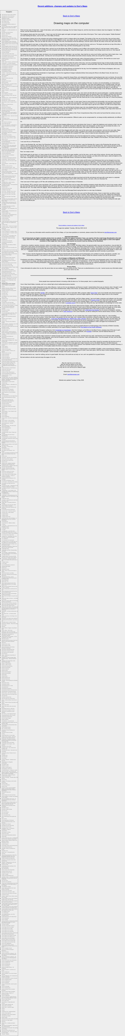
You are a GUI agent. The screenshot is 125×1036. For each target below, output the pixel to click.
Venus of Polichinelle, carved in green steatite (9, 984)
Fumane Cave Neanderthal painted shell (9, 317)
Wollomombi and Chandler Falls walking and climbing (10, 1028)
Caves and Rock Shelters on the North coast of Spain (9, 169)
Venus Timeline (5, 919)
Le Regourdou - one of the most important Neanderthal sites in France (9, 532)
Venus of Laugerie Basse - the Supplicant (8, 968)
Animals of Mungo (5, 52)
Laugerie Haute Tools (6, 516)
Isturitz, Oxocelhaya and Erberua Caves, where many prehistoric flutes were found (10, 453)
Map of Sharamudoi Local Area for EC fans (9, 589)
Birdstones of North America (7, 104)
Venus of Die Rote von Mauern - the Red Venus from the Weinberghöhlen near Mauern (9, 954)
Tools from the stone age (7, 890)
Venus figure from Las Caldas (8, 927)
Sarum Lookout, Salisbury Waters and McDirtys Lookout (9, 841)
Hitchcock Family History (7, 402)
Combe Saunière (5, 218)
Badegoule (4, 79)
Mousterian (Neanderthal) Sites (8, 649)
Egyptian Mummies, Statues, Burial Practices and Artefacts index (9, 289)
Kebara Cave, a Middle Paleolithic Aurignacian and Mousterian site (8, 464)
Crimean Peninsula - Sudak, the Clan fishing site (9, 228)
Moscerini (4, 642)
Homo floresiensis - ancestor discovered (7, 424)
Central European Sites (6, 178)
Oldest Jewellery (5, 719)
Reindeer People (5, 807)
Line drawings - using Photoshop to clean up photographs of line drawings (9, 553)
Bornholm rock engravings (7, 108)
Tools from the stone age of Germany (9, 893)
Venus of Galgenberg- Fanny (7, 961)
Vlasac (3, 1010)
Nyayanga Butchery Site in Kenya (8, 715)
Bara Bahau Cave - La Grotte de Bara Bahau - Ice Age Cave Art (9, 84)
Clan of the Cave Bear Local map (8, 192)
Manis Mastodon (5, 580)
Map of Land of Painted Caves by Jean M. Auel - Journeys (9, 587)
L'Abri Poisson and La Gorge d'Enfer (9, 474)
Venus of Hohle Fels (6, 962)
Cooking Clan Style (5, 219)
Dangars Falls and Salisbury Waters (9, 244)
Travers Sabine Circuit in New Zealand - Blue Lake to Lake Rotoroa (10, 901)
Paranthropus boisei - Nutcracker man (9, 750)
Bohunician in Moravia (6, 107)
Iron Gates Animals (5, 448)
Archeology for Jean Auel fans (8, 56)
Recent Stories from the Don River (8, 794)
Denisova (4, 256)
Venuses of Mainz (5, 924)
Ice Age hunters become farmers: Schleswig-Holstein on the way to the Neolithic (9, 441)
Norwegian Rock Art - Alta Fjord (8, 708)
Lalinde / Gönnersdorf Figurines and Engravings (9, 508)
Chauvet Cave (5, 186)
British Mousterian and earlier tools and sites (9, 120)
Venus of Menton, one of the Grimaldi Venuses (9, 974)
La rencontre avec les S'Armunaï (8, 509)
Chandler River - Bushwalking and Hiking (8, 180)
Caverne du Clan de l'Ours (7, 165)
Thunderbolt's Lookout (6, 886)
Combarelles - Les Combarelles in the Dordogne (9, 209)
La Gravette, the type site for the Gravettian (8, 484)
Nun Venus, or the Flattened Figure (9, 713)
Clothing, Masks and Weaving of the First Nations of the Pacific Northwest (9, 203)
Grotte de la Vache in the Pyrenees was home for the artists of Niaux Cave (10, 362)
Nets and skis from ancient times (8, 698)
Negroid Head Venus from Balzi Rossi (9, 694)
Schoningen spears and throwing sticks (9, 845)
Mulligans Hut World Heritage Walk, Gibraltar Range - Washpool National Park (9, 658)
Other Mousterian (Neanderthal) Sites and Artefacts (9, 725)
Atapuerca (4, 60)
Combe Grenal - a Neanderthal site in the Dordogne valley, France (9, 215)
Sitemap (3, 853)
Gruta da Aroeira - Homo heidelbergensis (7, 375)
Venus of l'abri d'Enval (6, 999)
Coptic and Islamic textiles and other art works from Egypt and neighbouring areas (10, 222)
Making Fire (4, 567)
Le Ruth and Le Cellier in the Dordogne (9, 533)
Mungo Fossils (5, 670)
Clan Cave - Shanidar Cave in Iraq (8, 191)
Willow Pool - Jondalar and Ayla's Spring (8, 1024)
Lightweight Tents (5, 548)
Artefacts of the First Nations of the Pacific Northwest (9, 59)
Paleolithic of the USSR (6, 746)
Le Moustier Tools (5, 528)
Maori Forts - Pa (5, 581)
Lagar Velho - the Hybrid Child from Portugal (9, 503)
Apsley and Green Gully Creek (8, 53)
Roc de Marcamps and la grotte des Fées (9, 817)
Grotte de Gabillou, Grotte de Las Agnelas (8, 351)
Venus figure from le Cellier (7, 928)
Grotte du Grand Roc (6, 370)
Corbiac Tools (4, 224)
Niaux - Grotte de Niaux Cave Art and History (9, 700)
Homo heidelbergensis (6, 427)
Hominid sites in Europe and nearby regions (9, 409)
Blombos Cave (5, 105)
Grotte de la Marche (6, 357)
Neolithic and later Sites (6, 697)
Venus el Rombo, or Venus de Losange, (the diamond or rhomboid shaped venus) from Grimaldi (10, 921)
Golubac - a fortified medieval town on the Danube (9, 334)
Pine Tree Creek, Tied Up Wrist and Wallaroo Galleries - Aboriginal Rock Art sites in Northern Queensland (9, 772)
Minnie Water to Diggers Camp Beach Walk (9, 628)
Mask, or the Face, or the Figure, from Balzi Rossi (9, 616)
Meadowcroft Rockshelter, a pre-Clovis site (9, 620)
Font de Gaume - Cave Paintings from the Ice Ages (9, 301)
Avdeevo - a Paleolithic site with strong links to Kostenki (9, 75)
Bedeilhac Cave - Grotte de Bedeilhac (9, 97)
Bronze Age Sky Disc (6, 123)
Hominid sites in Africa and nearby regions (8, 407)
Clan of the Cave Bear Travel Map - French (9, 197)
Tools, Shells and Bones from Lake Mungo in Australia (9, 889)
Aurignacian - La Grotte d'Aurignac (9, 63)
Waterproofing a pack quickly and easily (10, 1018)
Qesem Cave (4, 786)
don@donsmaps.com (111, 232)
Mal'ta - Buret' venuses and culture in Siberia (9, 571)
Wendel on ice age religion (7, 1020)
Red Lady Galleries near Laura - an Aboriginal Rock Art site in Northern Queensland (9, 799)
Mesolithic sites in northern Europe (9, 622)
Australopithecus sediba (6, 71)
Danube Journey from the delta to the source (9, 248)
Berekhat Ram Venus (6, 99)
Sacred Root (4, 830)
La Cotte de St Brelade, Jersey (8, 480)
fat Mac (43, 293)
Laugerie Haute (5, 515)
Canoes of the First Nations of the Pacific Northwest (8, 144)
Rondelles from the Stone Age (8, 825)
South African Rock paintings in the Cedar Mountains (9, 867)
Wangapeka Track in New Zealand (9, 1014)
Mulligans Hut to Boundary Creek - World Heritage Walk (9, 661)
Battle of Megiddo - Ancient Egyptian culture (9, 91)
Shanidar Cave (5, 850)
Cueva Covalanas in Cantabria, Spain (9, 231)
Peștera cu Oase (5, 765)
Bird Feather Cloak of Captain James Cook (9, 102)
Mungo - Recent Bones (6, 663)
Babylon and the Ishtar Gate (7, 78)
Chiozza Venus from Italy (7, 188)
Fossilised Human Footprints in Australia (8, 308)
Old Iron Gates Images (6, 718)
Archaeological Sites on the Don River (9, 55)
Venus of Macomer (5, 971)
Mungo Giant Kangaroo (6, 671)
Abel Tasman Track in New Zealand (9, 14)
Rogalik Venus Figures (6, 824)
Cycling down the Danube (7, 240)
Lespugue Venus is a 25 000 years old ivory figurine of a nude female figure (9, 542)
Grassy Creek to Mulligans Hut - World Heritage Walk (9, 341)
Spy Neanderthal (5, 868)
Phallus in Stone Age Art (6, 767)
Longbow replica (5, 562)
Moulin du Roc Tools (6, 644)
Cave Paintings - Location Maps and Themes (9, 164)
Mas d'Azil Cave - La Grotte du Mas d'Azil (9, 614)
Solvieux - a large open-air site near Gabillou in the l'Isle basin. (9, 863)
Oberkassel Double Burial (7, 716)
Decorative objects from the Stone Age (9, 249)
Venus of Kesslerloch (6, 964)
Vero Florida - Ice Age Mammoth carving (8, 1003)
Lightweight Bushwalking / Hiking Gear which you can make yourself (9, 547)
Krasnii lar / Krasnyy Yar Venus (8, 471)
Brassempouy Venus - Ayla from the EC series (10, 116)
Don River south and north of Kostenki (9, 277)
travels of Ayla (95, 300)
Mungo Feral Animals (6, 667)
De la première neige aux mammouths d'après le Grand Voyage (9, 254)
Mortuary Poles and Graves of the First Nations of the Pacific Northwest (9, 641)
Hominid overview (5, 403)
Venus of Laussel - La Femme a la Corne (8, 970)
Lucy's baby (4, 563)
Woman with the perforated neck (8, 1030)
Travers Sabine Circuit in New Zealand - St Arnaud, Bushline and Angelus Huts (10, 907)
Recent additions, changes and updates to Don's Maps (62, 6)
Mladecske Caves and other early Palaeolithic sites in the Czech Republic (9, 632)
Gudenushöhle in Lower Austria (8, 381)
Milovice (3, 626)
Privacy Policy (4, 783)
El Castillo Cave (5, 291)
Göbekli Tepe (4, 383)
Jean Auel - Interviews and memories (9, 457)
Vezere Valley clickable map (7, 1004)
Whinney (3, 1021)
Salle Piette (4, 836)
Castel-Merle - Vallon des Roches (8, 159)
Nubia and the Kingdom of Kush (8, 709)
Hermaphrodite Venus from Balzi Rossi (9, 395)
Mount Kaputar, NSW (6, 645)
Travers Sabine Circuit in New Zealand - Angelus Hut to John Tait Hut (10, 899)
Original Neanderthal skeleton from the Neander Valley (9, 723)
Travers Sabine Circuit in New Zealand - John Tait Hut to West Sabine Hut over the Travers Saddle (10, 904)
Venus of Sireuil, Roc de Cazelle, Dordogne (8, 990)
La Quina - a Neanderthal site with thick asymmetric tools (9, 501)
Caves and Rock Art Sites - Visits (8, 167)
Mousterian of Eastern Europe (8, 650)
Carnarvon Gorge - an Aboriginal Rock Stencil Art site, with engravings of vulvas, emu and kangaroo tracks (9, 149)
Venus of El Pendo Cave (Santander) (9, 960)
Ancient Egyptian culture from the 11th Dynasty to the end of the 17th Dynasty (9, 47)
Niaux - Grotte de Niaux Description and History (10, 703)
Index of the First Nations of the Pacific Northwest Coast (9, 445)
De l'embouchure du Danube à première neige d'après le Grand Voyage (10, 252)
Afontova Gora (5, 35)
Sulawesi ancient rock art (7, 871)
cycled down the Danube (92, 310)
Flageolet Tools (5, 298)
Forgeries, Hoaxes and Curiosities (8, 303)
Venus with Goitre (5, 1000)
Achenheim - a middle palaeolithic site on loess (9, 30)
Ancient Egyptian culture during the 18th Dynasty (10, 44)
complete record (70, 303)
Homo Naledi (4, 415)
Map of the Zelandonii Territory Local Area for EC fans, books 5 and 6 (9, 605)
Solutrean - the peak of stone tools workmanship (8, 860)
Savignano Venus (5, 842)
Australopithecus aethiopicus (7, 66)
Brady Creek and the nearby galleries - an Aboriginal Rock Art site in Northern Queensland (9, 113)
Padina (3, 733)
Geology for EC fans (6, 328)
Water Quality (4, 1017)
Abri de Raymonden (6, 22)
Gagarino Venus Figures (7, 318)
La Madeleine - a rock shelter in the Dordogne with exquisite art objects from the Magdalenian (10, 491)
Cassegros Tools (5, 156)
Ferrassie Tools (5, 294)
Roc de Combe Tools (6, 814)
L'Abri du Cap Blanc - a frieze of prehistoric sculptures (8, 476)
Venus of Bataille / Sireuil (7, 948)
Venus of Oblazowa (6, 981)
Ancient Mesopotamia (6, 50)
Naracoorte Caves (5, 682)
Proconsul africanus (6, 784)
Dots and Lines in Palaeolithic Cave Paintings (9, 281)
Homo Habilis (4, 413)
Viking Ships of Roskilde (6, 1005)
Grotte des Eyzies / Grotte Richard (8, 367)
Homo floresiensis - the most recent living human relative (9, 426)
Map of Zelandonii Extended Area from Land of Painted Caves (9, 592)
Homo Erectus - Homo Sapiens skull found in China (9, 412)
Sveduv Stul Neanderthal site (7, 875)
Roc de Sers (4, 818)
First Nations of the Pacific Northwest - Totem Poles (9, 297)
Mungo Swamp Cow (6, 677)
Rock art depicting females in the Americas (8, 822)
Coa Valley (4, 204)
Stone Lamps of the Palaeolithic (8, 869)
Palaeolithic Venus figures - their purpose (8, 744)
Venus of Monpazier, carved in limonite (9, 978)
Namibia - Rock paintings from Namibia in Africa (9, 681)
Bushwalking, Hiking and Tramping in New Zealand (9, 133)
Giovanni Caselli (5, 330)
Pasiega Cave (4, 755)
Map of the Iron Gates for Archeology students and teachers (9, 594)
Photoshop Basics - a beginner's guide (9, 770)
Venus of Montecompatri (7, 979)
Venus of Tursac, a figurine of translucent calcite (7, 993)
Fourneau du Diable (6, 310)
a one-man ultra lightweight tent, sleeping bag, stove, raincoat (68, 318)
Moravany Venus (5, 638)
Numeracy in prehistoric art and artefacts (8, 712)
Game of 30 (4, 320)
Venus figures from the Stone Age (8, 940)
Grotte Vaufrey (5, 346)
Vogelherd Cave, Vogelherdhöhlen (8, 1011)
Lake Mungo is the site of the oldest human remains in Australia (9, 505)
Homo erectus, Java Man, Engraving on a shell (10, 418)
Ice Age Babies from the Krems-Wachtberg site (8, 435)
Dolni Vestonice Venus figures (8, 269)
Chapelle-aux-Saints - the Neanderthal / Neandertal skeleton (10, 185)
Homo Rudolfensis (5, 416)
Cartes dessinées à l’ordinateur (8, 154)
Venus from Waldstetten (6, 943)
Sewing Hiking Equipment (7, 846)
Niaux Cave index (5, 704)
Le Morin (3, 524)
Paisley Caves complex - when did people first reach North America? (8, 737)
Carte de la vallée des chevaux (8, 152)
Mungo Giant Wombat (6, 673)
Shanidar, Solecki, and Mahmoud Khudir (8, 849)
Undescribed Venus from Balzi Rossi (9, 916)
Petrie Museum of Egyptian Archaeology (7, 763)
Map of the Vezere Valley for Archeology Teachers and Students (10, 601)
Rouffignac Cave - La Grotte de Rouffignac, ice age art (8, 829)
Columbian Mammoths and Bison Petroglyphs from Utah (8, 207)
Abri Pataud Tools (5, 21)
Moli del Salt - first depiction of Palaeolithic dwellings (8, 635)
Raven (3, 793)
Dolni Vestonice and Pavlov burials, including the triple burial (9, 271)
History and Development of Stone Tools (8, 398)
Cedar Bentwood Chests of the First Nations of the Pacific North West (9, 176)
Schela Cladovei (5, 844)
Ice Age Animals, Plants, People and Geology (9, 433)
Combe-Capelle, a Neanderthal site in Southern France (9, 211)
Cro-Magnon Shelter (6, 229)
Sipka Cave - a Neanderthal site (8, 852)
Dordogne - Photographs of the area (9, 278)
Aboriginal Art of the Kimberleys (8, 16)
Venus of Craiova (5, 951)
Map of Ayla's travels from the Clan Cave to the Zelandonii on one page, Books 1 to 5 (9, 584)
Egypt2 (3, 286)
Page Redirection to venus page (8, 735)
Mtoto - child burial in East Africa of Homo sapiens (9, 656)
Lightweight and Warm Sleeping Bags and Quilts (9, 551)
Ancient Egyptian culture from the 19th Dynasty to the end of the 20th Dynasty (9, 49)
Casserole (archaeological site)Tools (9, 157)
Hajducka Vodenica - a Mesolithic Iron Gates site (9, 385)
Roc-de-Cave (4, 810)
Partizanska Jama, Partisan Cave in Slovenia (9, 753)
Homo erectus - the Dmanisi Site (8, 421)
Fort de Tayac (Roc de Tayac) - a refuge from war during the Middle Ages (10, 306)
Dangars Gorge (5, 246)
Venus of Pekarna (5, 982)
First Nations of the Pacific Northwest (91, 327)
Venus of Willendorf (6, 995)
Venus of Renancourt (6, 987)
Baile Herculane (5, 82)
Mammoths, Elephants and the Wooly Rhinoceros (9, 575)
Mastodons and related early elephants (9, 618)
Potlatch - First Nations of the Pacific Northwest (9, 782)
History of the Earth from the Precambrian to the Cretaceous (8, 400)
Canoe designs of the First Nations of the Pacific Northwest (9, 141)
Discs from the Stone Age (7, 264)
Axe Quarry (4, 76)
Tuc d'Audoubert (5, 912)
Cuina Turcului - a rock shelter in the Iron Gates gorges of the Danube (9, 236)
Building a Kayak (5, 128)
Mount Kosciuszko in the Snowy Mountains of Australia (8, 647)
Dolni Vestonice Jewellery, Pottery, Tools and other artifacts (10, 268)
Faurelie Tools (4, 293)
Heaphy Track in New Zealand (8, 390)
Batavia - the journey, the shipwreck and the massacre (10, 87)
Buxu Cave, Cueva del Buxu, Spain (9, 137)
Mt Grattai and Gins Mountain (8, 652)
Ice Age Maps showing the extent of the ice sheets (9, 439)
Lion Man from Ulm (5, 554)
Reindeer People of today (7, 809)
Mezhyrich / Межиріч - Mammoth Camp (10, 623)
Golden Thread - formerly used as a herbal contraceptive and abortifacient (9, 332)
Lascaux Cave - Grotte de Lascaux (9, 510)
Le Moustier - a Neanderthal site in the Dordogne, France (9, 526)
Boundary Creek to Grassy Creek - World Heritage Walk (9, 111)
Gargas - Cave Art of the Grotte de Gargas (8, 322)
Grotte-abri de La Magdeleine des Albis (9, 342)
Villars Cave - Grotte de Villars (8, 1007)
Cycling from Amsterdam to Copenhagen (7, 243)
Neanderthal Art (5, 687)
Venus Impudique (5, 918)
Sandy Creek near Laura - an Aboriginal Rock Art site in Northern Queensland (10, 838)
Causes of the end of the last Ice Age (9, 160)
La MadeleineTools (5, 493)
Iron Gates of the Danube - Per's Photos (8, 451)
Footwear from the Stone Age (8, 302)
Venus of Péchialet (5, 986)
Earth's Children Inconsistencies (8, 285)
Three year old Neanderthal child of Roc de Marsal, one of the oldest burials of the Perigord (10, 884)
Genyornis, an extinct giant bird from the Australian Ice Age (10, 327)
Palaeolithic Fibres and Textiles (8, 742)
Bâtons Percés (5, 139)
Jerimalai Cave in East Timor (7, 460)
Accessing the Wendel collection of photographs (9, 25)
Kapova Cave (4, 461)
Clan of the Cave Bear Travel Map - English (9, 195)
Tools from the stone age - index (8, 891)
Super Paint (94, 293)
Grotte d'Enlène (5, 347)
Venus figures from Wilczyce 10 (8, 936)
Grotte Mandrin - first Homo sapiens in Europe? (9, 344)
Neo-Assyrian (4, 695)
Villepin (3, 1008)
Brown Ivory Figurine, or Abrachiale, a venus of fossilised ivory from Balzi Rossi (9, 125)
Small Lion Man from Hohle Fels (8, 858)
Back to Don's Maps (71, 16)
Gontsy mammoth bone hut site (8, 338)
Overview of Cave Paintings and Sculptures (8, 731)
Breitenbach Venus (5, 118)
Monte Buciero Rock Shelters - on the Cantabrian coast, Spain (9, 637)
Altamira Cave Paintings (6, 36)
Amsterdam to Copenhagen (63, 330)
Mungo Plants (4, 676)
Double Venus (4, 282)
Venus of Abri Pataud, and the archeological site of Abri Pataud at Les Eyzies (9, 945)
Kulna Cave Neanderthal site (7, 472)
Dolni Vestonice (67, 311)
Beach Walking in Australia (7, 93)
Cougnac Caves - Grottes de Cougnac (9, 226)
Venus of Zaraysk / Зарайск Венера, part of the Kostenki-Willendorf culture (9, 997)
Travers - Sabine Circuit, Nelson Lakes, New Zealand (9, 897)
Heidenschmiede (5, 394)
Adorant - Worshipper (6, 33)
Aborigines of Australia (6, 19)
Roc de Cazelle (5, 813)
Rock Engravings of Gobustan (8, 820)
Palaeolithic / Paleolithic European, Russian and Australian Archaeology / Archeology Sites (9, 740)
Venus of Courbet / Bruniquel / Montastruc (8, 950)
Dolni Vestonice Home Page (7, 265)
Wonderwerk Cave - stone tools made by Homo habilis (9, 1032)
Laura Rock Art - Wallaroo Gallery (8, 522)
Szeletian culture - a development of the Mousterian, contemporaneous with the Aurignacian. (10, 878)
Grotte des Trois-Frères (6, 369)
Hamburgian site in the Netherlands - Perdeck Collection (9, 387)
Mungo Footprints (5, 668)
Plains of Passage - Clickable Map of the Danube (10, 778)
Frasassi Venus (5, 311)
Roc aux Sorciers (5, 812)
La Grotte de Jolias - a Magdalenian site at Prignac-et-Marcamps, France (10, 486)
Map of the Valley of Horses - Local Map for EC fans (10, 599)
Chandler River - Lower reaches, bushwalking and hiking (8, 183)
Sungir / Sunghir (5, 874)
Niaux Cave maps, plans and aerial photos (9, 707)
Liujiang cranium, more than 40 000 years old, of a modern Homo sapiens (9, 557)
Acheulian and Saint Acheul (7, 32)
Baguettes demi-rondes (6, 80)
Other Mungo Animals (6, 727)
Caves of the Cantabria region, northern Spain (10, 174)
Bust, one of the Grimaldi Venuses (8, 136)
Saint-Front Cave (5, 833)
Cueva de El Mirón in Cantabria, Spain (9, 232)
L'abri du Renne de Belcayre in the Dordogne (9, 479)
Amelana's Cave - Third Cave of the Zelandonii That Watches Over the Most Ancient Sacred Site (9, 39)
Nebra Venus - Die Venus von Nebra (9, 692)
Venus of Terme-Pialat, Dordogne (8, 991)
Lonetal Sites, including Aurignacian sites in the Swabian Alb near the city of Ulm (9, 559)
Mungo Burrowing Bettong (7, 666)
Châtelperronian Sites (6, 189)
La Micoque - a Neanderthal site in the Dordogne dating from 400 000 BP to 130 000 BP (10, 496)
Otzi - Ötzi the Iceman (6, 728)
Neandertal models (5, 684)
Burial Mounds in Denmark (7, 131)
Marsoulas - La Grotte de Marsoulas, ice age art (10, 612)
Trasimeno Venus (5, 894)
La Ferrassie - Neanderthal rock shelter (9, 481)
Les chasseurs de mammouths (8, 540)
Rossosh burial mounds (6, 826)
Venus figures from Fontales (7, 929)
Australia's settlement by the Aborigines (9, 64)
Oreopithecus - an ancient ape (8, 720)
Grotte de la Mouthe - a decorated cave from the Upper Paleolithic (9, 359)
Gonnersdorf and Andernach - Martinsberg (8, 337)
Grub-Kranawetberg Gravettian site (9, 373)
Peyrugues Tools (5, 764)
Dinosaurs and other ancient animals (9, 262)
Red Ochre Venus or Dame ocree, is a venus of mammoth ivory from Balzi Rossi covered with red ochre (9, 803)
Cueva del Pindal (5, 234)
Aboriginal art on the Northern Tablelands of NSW (8, 18)
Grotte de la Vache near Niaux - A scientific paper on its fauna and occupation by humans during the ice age (9, 365)
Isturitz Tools (4, 456)
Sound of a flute (5, 864)
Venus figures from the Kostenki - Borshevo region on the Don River (8, 939)
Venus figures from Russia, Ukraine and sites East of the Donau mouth (10, 933)
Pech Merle (4, 758)
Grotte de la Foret (5, 355)
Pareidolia (4, 751)
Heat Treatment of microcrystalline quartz (8, 393)
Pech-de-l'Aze (4, 756)
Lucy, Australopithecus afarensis (8, 564)
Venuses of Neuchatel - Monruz (8, 925)
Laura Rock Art (5, 521)
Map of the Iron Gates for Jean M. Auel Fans (9, 596)
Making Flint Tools (5, 569)
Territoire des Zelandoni (6, 881)
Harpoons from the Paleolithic (8, 389)
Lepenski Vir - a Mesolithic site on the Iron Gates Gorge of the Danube (9, 537)
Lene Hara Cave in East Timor (8, 534)
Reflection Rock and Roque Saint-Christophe (8, 806)
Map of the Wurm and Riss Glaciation (9, 603)
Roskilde (89, 331)
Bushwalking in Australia (7, 134)
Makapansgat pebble (6, 566)
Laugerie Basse (5, 513)
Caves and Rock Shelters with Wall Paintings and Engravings (9, 172)
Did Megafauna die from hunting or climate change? (9, 261)
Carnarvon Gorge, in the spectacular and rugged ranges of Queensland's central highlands (9, 146)
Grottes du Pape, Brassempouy (8, 372)
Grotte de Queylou (5, 354)
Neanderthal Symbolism (6, 688)
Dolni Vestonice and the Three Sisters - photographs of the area (9, 275)
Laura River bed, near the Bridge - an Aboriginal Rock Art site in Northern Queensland (9, 519)
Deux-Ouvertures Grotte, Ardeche (8, 257)
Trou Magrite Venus (6, 911)
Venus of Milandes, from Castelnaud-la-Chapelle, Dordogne (10, 976)
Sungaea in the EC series (7, 872)
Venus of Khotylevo (6, 965)
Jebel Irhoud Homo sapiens (7, 458)
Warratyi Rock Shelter (6, 1015)
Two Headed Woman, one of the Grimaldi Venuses (8, 915)
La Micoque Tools (5, 498)
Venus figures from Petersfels (8, 931)
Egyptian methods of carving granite (9, 290)
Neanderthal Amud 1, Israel (7, 685)
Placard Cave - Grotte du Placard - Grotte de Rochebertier (9, 775)
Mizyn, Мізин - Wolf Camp (7, 630)
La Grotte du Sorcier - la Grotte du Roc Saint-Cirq (9, 489)
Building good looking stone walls (8, 129)
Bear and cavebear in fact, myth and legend (9, 96)
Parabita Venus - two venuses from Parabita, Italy (9, 748)
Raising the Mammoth (6, 792)
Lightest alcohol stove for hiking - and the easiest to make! (9, 544)
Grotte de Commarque (6, 349)
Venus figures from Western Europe (9, 935)
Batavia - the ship (5, 88)
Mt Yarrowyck (4, 653)
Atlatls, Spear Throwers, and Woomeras (10, 61)
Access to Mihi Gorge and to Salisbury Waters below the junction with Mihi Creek (9, 27)
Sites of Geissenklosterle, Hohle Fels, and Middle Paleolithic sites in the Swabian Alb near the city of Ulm (9, 856)
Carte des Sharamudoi (6, 153)
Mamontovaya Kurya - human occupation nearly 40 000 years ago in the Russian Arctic (9, 577)
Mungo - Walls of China (6, 664)
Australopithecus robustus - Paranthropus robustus (7, 70)
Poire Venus (4, 779)
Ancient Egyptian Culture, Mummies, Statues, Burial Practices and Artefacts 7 (10, 42)
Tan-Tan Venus (5, 880)
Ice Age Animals (5, 430)
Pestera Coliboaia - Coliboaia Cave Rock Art (9, 760)
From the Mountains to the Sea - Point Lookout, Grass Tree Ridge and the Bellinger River (9, 313)
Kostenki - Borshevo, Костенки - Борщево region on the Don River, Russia (8, 469)
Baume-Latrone (5, 92)
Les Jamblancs (5, 538)
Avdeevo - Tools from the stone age (9, 72)
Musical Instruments (6, 678)
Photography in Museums (7, 768)
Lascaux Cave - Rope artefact (8, 512)
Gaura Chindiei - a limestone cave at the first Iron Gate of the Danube (10, 324)
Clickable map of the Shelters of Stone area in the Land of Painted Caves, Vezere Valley (9, 199)
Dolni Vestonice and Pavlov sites (8, 273)
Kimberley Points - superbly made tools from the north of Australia (9, 466)
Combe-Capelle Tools (6, 213)
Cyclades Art (4, 239)
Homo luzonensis (5, 429)
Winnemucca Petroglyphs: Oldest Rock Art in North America (9, 1026)
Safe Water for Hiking (6, 832)
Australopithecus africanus (7, 67)
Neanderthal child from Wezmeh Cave (9, 689)
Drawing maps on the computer (8, 283)
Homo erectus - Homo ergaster (8, 420)
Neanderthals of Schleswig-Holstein (9, 691)
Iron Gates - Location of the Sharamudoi (7, 447)
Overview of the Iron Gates (7, 732)
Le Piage (3, 529)
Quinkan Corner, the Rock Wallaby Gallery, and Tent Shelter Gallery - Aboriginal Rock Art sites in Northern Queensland (9, 789)
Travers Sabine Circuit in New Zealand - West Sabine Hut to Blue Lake (10, 909)
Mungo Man (4, 674)
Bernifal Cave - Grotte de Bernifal (8, 100)
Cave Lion (4, 162)
